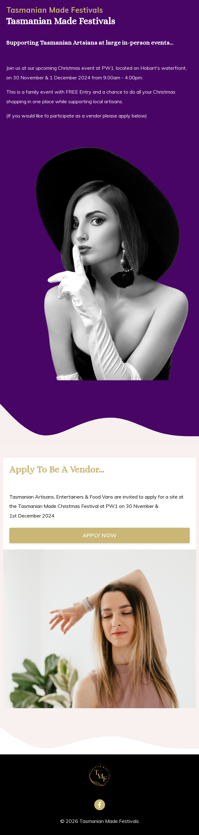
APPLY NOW (99, 535)
